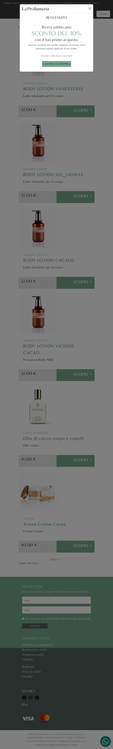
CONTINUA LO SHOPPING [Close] (56, 63)
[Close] (89, 8)
